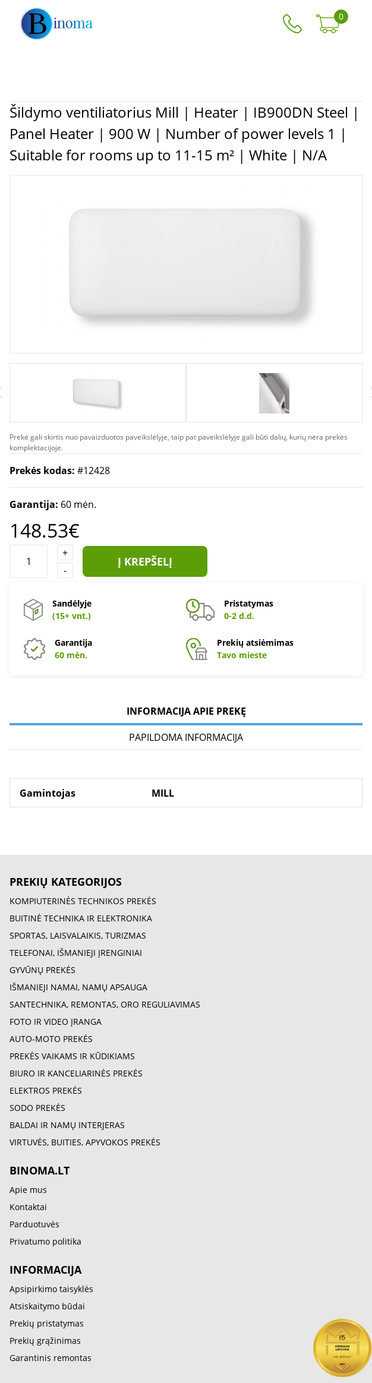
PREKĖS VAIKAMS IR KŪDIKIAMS (72, 1056)
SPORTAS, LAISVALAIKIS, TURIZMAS (78, 935)
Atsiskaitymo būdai (47, 1306)
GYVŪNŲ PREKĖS (42, 969)
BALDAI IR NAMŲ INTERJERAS (67, 1125)
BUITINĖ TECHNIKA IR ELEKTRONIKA (81, 918)
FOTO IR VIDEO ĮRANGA (56, 1021)
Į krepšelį (145, 561)
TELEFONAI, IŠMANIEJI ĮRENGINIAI (76, 952)
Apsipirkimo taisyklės (51, 1288)
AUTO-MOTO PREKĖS (51, 1038)
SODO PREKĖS (37, 1107)
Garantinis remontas (51, 1357)
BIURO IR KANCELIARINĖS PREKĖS (76, 1073)
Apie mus (28, 1189)
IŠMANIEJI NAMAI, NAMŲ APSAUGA (78, 987)
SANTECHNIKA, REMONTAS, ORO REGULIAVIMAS (105, 1004)
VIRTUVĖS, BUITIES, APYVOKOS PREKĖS (85, 1142)
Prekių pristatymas (47, 1323)
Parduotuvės (34, 1224)
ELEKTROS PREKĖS (46, 1090)
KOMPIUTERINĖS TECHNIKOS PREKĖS (83, 901)
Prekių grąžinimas (45, 1340)
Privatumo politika (45, 1241)
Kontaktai (28, 1207)
